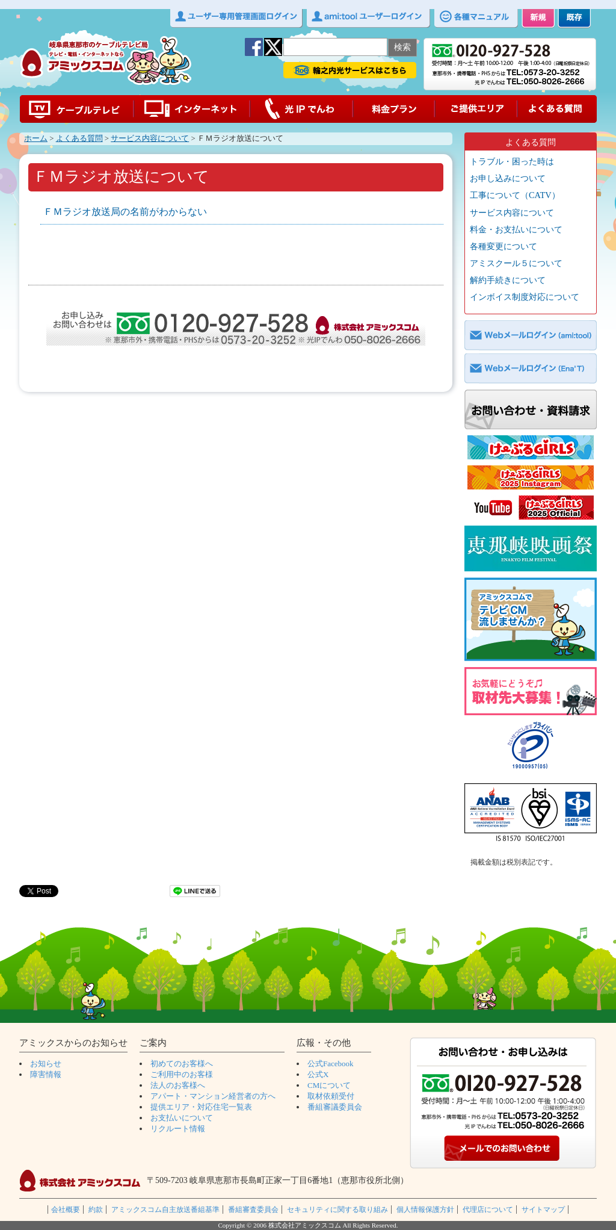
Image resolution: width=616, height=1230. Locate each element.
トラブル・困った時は (512, 161)
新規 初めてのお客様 (538, 18)
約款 (95, 1209)
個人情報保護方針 (425, 1209)
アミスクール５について (516, 263)
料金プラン (395, 109)
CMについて (329, 1085)
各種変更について (503, 246)
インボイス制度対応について (524, 297)
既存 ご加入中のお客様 (574, 18)
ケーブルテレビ (76, 109)
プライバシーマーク (531, 747)
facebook (253, 47)
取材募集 (530, 691)
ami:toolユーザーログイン (368, 18)
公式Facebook (330, 1063)
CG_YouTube (530, 507)
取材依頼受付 (330, 1096)
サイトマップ (543, 1209)
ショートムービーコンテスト (530, 548)
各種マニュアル (476, 18)
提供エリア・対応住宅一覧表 (201, 1106)
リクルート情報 (177, 1128)
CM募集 (530, 619)
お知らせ (45, 1063)
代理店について (488, 1209)
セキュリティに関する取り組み (337, 1209)
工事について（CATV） (515, 195)
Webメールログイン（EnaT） (530, 368)
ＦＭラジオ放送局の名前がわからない (125, 212)
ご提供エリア (476, 109)
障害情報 (45, 1074)
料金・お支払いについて (516, 229)
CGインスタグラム (530, 477)
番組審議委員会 (334, 1106)
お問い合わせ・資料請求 (530, 409)
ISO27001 (530, 815)
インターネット (192, 109)
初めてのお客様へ (181, 1063)
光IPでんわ (302, 109)
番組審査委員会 (253, 1209)
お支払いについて (181, 1117)
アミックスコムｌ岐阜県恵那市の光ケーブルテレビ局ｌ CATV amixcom (105, 60)
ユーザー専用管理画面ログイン (236, 18)
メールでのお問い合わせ (503, 1149)
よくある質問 (557, 109)
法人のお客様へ (177, 1085)
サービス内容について (150, 138)
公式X (317, 1074)
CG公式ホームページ (530, 447)
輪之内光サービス (350, 70)
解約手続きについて (508, 280)
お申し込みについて (508, 178)
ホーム (36, 138)
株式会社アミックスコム (80, 1180)
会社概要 (65, 1209)
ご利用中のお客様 (181, 1074)
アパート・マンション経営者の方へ (213, 1096)
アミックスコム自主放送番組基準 (165, 1209)
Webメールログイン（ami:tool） (530, 335)
